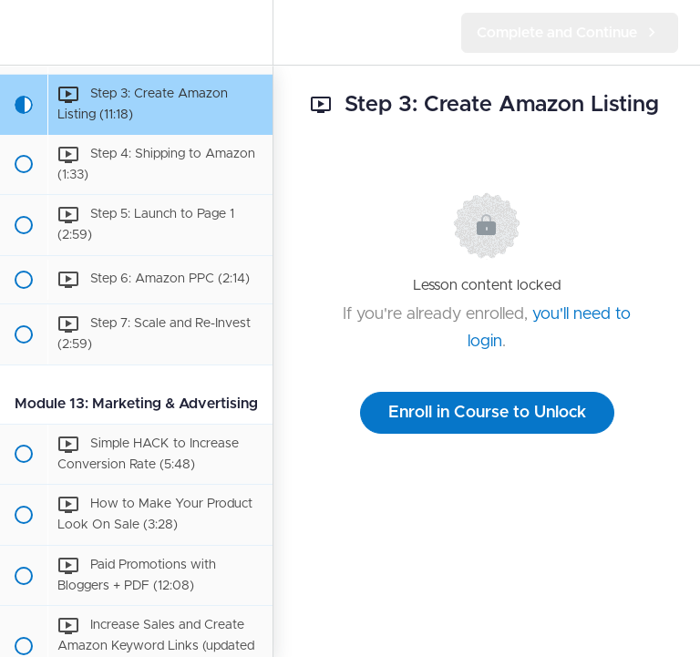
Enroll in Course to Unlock (487, 413)
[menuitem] (250, 32)
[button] (23, 32)
